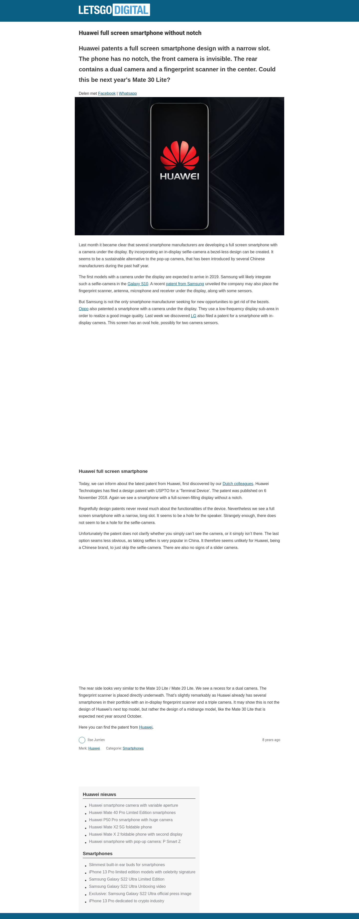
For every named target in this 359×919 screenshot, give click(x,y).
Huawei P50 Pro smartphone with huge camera (131, 820)
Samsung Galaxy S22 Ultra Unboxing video (127, 886)
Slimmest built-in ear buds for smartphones (127, 865)
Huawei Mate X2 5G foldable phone (120, 827)
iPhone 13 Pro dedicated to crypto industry (126, 901)
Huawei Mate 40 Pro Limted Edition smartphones (132, 812)
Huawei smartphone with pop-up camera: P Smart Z (135, 841)
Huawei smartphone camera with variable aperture (133, 805)
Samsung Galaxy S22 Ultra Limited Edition (126, 879)
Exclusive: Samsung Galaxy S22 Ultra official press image (140, 894)
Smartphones (133, 748)
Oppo (84, 309)
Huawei (145, 727)
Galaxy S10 (138, 284)
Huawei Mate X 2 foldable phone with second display (135, 834)
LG (193, 316)
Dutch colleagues (238, 484)
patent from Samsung (185, 284)
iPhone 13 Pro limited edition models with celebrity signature (142, 872)
